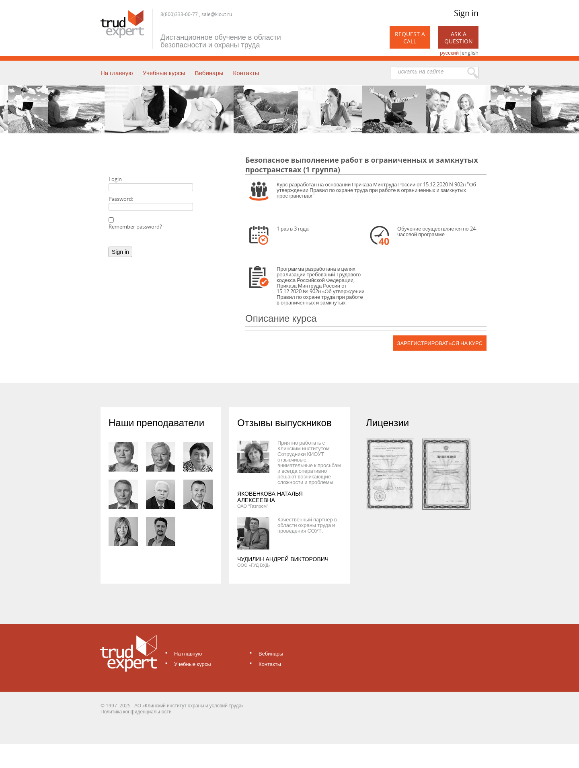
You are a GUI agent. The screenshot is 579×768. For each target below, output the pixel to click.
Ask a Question (458, 37)
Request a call (410, 37)
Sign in (466, 13)
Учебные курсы (163, 73)
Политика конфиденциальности (136, 711)
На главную (117, 73)
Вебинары (209, 73)
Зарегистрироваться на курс (439, 343)
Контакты (246, 73)
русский (449, 52)
